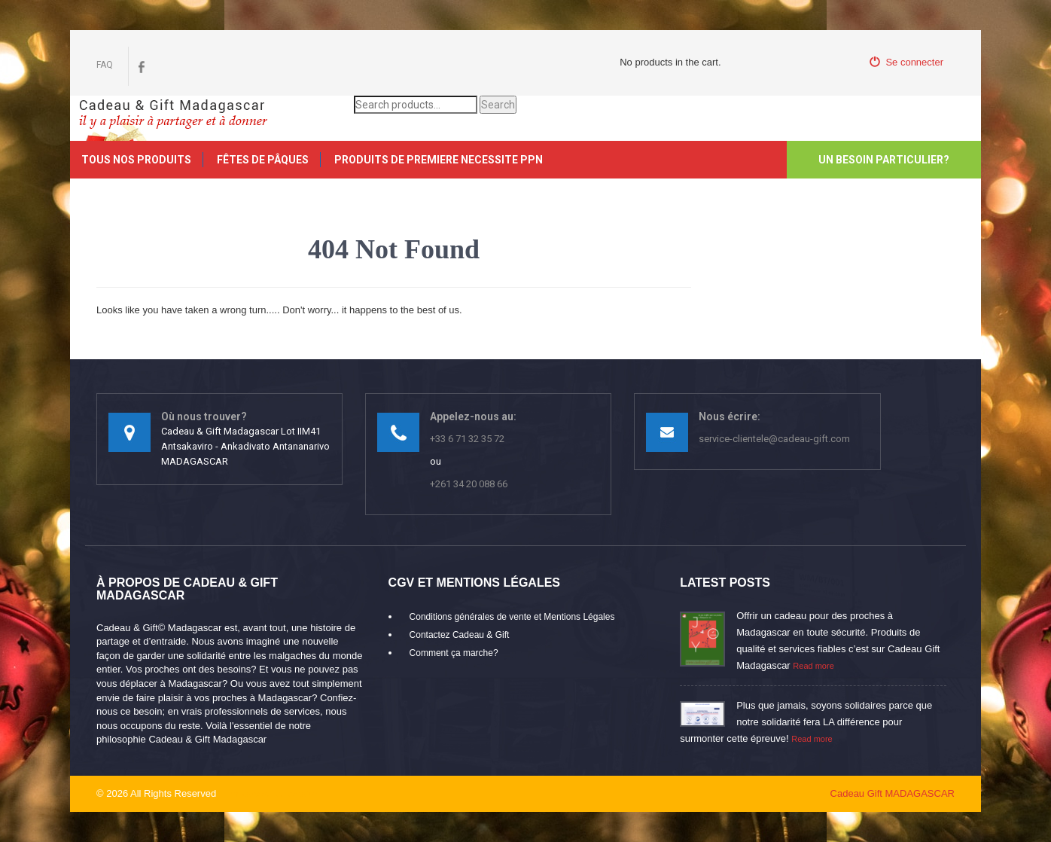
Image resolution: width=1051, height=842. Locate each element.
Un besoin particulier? (883, 160)
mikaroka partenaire (273, 793)
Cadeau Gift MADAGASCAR (892, 793)
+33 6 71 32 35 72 (467, 438)
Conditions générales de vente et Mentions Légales (512, 617)
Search (498, 105)
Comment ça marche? (454, 653)
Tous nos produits (136, 160)
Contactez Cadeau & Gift (460, 635)
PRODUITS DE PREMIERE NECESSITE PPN (438, 160)
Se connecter (906, 62)
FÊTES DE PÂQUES (263, 160)
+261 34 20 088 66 (468, 484)
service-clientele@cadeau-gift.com (774, 438)
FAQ (104, 64)
